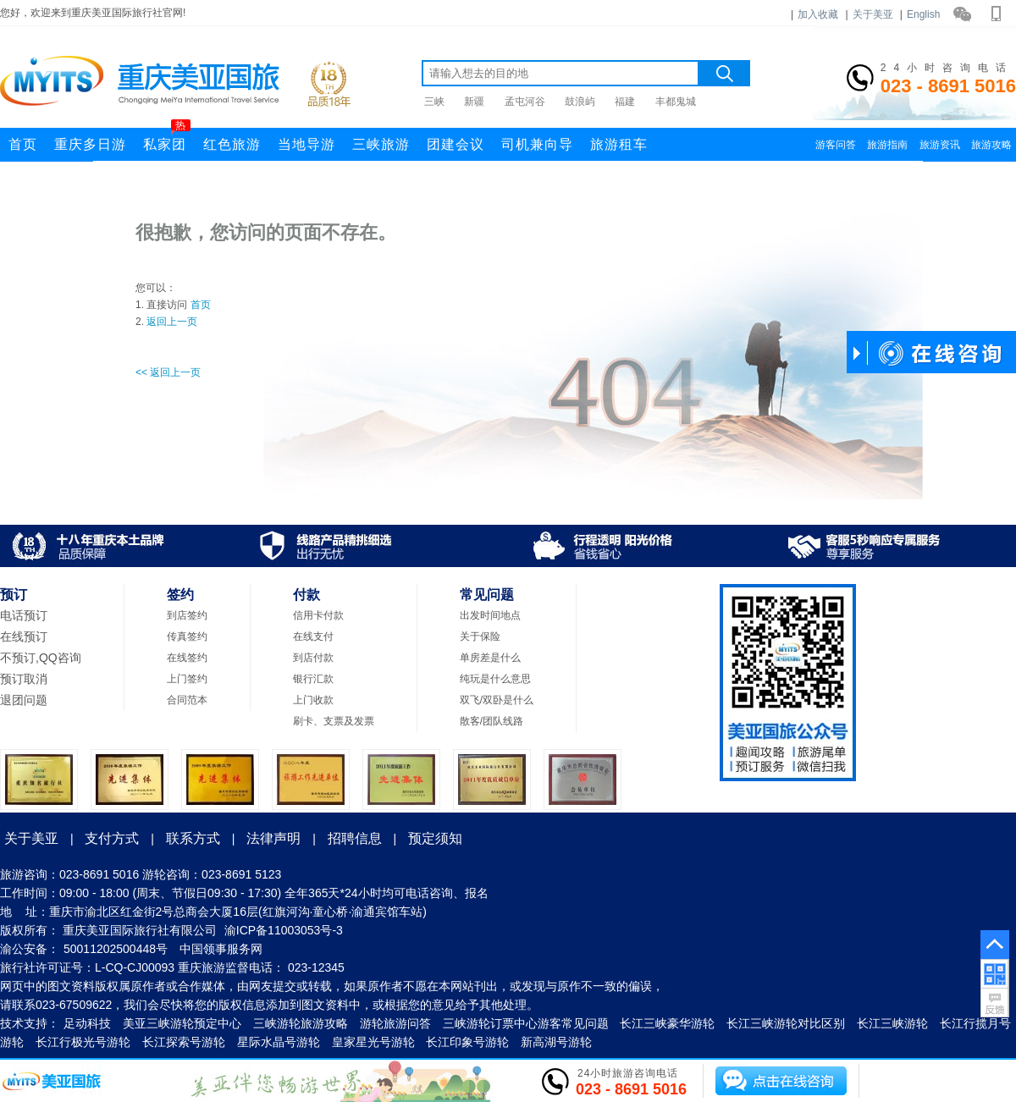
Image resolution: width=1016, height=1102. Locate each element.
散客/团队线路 (491, 721)
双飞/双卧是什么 (496, 700)
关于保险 (480, 636)
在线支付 (313, 636)
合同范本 (187, 700)
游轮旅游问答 (395, 1023)
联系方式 (193, 838)
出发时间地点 (490, 615)
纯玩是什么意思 (495, 679)
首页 (22, 144)
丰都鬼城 (675, 101)
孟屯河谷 (525, 101)
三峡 (434, 101)
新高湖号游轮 (556, 1042)
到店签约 (187, 615)
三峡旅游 (381, 144)
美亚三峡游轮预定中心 (182, 1023)
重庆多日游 (90, 144)
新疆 (474, 101)
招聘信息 (355, 838)
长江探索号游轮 (183, 1042)
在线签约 (187, 658)
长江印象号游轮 (467, 1042)
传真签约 (187, 636)
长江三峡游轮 (892, 1023)
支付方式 (112, 838)
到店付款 (313, 658)
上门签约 (187, 679)
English (923, 14)
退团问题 (23, 700)
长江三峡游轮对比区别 (785, 1023)
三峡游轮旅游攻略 (300, 1023)
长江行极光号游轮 (83, 1042)
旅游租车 (619, 144)
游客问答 (835, 145)
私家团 (166, 140)
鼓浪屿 (580, 101)
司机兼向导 (537, 144)
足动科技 (87, 1023)
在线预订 (23, 636)
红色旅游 (232, 144)
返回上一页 (171, 322)
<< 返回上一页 (168, 372)
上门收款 (313, 700)
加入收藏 (818, 14)
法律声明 (273, 838)
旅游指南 (887, 145)
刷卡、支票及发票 (333, 721)
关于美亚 (873, 14)
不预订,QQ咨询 (40, 657)
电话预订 (23, 615)
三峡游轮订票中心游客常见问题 (526, 1023)
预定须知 (435, 838)
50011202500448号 (116, 949)
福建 (625, 101)
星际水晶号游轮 (278, 1042)
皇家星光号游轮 (373, 1042)
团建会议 (455, 144)
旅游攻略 (991, 145)
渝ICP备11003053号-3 (283, 930)
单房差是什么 (490, 658)
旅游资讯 (939, 145)
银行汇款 (313, 679)
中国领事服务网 (220, 949)
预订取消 (23, 679)
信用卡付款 (318, 615)
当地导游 (306, 144)
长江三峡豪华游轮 (667, 1023)
